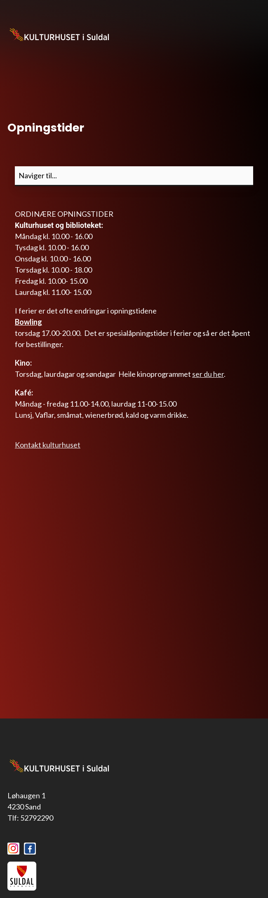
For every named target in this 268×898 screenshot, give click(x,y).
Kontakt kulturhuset (47, 444)
